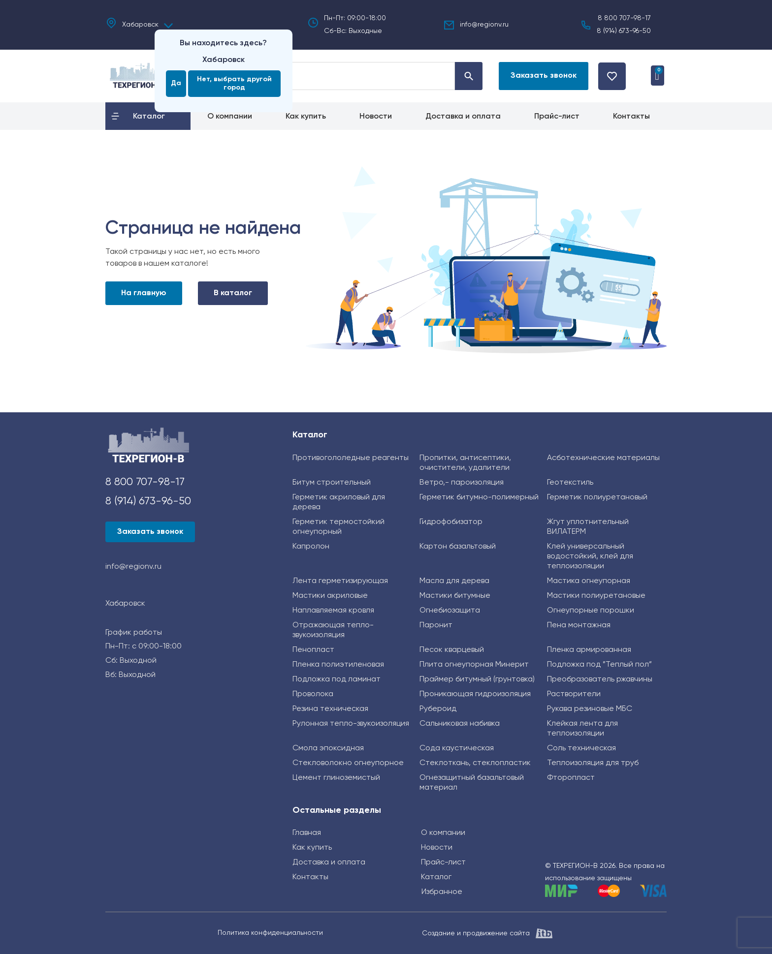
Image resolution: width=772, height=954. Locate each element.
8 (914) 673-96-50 (624, 31)
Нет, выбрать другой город (234, 83)
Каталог (309, 435)
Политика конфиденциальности (270, 932)
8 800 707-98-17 (624, 18)
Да (176, 83)
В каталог (233, 293)
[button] (538, 76)
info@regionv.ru (484, 24)
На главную (143, 293)
